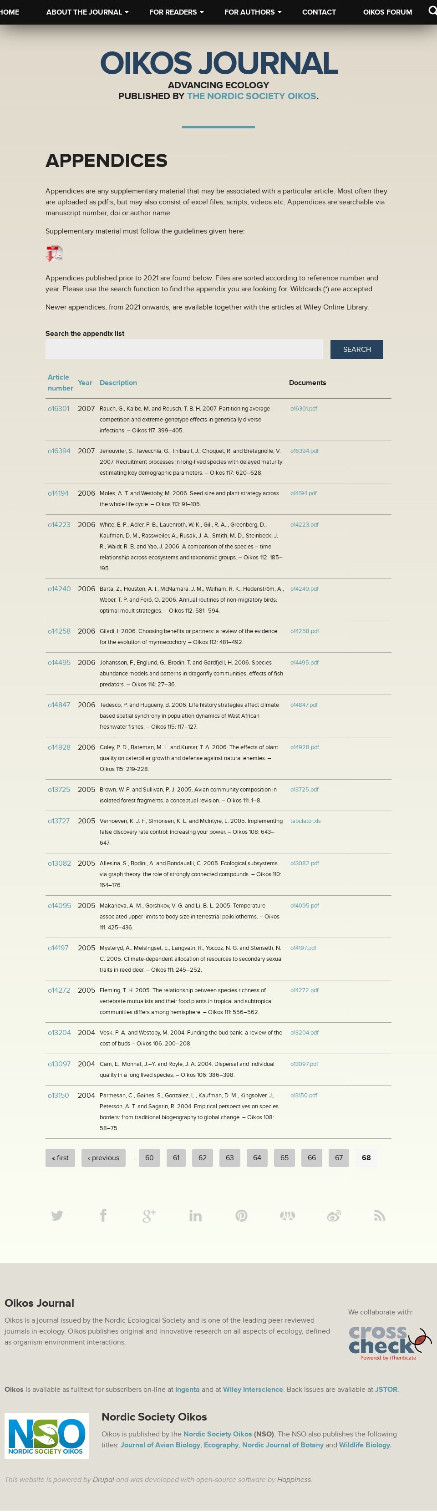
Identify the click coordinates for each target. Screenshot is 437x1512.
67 (339, 1157)
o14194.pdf (303, 493)
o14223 (59, 524)
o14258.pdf (304, 631)
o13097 (59, 1064)
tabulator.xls (305, 821)
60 (149, 1157)
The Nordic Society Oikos (251, 96)
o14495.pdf (304, 662)
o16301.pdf (303, 408)
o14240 (59, 589)
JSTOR (386, 1390)
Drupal (103, 1481)
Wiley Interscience (253, 1390)
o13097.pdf (304, 1064)
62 (202, 1157)
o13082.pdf (304, 863)
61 (176, 1157)
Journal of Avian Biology (160, 1446)
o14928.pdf (304, 747)
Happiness (294, 1481)
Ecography (221, 1446)
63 (230, 1157)
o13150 (58, 1095)
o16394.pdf (304, 451)
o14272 (59, 990)
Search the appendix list (85, 333)
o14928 (59, 747)
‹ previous (103, 1157)
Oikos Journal (219, 64)
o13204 (59, 1032)
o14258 (59, 631)
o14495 (59, 662)
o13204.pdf (304, 1032)
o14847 (59, 705)
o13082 (59, 863)
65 (284, 1157)
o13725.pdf (304, 789)
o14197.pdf (303, 948)
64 (257, 1157)
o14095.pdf (304, 905)
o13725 (59, 789)
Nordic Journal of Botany (283, 1446)
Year (85, 382)
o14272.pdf (304, 990)
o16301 (58, 408)
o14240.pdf (304, 589)
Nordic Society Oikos (217, 1435)
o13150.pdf (303, 1095)
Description (118, 382)
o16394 (59, 451)
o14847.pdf (304, 705)
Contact (319, 12)
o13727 (59, 821)
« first (60, 1157)
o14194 (58, 493)
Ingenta (187, 1390)
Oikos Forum (387, 12)
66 (312, 1157)
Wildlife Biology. (365, 1446)
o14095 (59, 905)
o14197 (58, 948)
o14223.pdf (304, 524)
